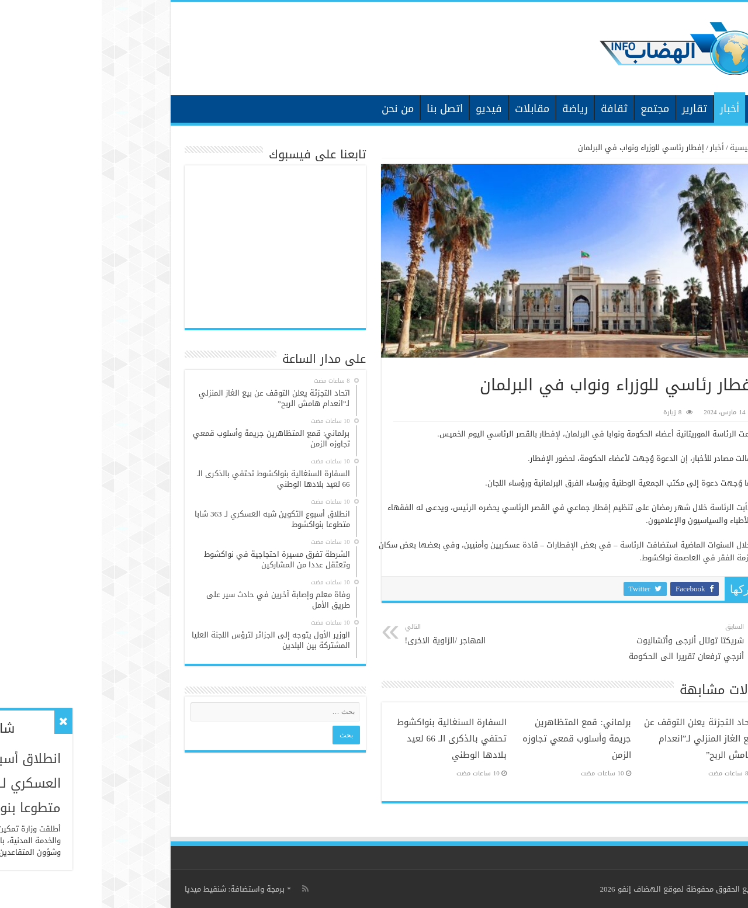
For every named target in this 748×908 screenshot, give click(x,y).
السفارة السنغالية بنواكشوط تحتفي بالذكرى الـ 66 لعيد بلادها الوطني (350, 738)
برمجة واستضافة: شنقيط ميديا (133, 889)
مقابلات (430, 109)
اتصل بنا (343, 109)
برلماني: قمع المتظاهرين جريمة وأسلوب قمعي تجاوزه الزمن (475, 738)
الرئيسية (658, 107)
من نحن (296, 109)
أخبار (628, 109)
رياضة (473, 109)
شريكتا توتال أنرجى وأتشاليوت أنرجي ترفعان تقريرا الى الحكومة (582, 642)
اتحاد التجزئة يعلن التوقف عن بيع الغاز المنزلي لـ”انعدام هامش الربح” (598, 738)
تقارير (592, 109)
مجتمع (553, 109)
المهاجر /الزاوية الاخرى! (363, 635)
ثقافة (512, 109)
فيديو (387, 109)
